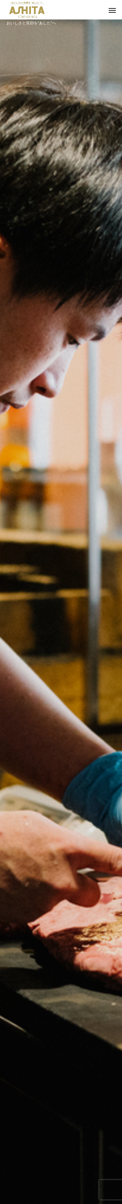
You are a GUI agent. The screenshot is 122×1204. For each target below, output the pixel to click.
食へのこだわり (61, 1128)
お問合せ (61, 1161)
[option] (61, 126)
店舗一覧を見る (61, 827)
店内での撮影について (61, 1172)
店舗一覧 (61, 1139)
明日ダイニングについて (61, 1117)
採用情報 (61, 1150)
